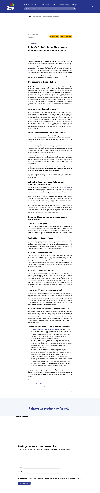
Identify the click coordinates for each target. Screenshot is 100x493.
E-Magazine (75, 5)
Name (20, 467)
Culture (55, 5)
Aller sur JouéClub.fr (92, 6)
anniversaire (32, 70)
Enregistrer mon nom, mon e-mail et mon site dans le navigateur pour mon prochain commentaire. (49, 478)
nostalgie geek (65, 187)
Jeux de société (44, 5)
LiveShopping (64, 5)
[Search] (49, 9)
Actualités (26, 5)
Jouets (34, 5)
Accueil (29, 16)
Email (20, 472)
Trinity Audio (43, 56)
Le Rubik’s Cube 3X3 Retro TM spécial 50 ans (45, 329)
